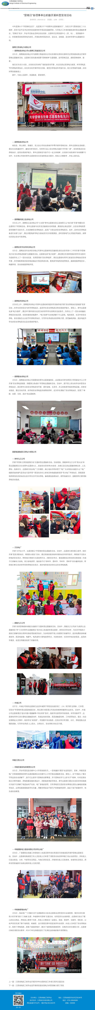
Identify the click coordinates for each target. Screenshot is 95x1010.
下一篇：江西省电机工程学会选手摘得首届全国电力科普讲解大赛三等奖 (36, 985)
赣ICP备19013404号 (48, 1003)
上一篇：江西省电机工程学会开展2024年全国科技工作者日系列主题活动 (36, 982)
